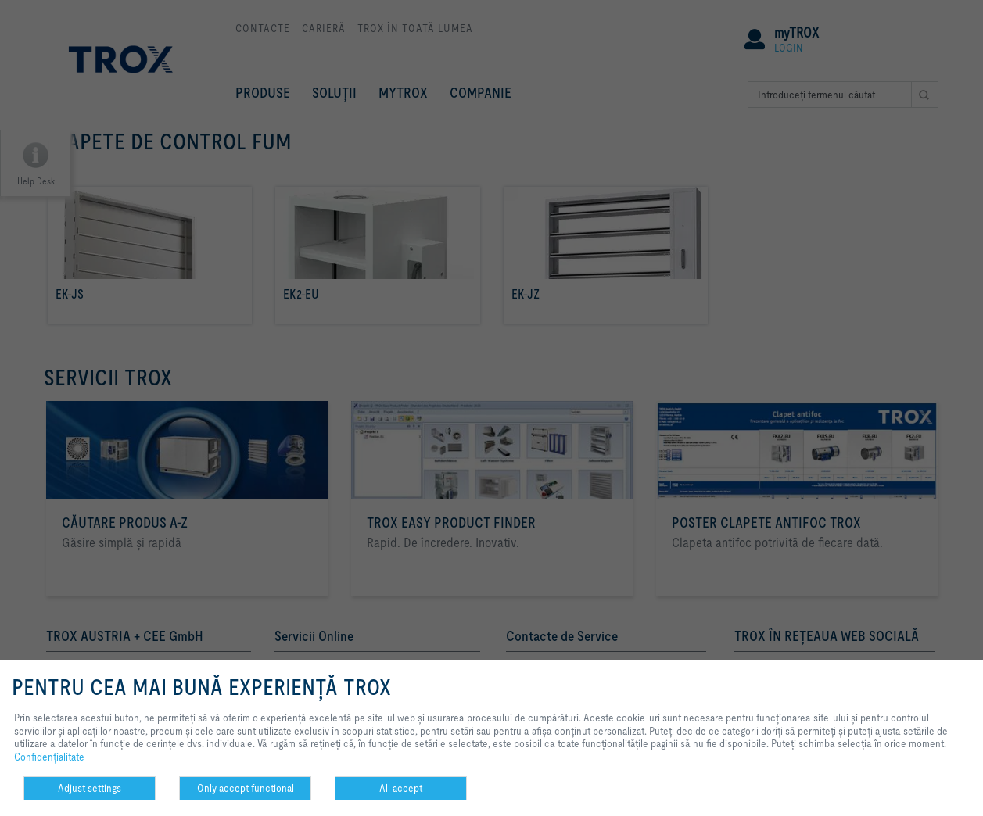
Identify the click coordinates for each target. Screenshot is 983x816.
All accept (400, 788)
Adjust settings (89, 788)
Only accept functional (245, 788)
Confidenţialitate (49, 756)
